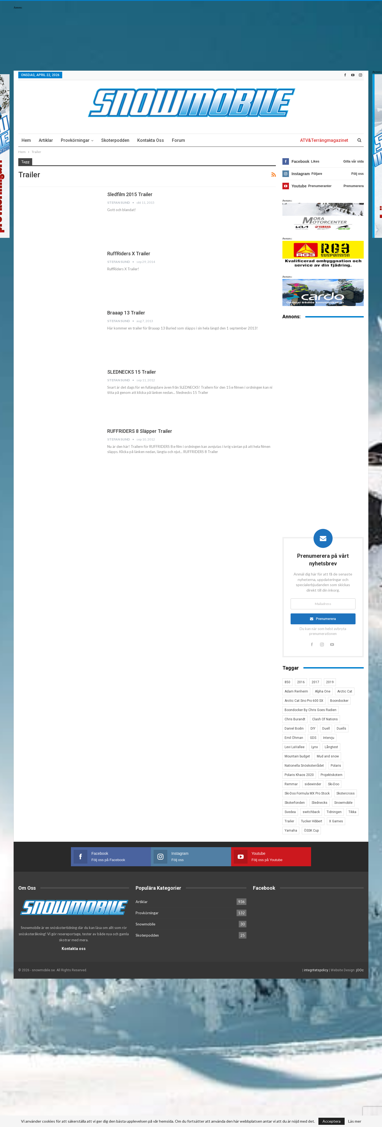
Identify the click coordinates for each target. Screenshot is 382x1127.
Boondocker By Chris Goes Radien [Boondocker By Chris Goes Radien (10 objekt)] (310, 710)
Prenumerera (326, 619)
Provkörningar (75, 140)
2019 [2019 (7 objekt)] (330, 682)
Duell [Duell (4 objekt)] (326, 728)
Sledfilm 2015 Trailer (130, 194)
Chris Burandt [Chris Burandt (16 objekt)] (295, 719)
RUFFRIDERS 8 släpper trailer (139, 431)
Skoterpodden (115, 140)
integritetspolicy (316, 970)
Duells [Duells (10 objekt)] (341, 728)
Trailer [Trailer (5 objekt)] (289, 821)
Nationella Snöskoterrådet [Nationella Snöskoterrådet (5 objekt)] (304, 766)
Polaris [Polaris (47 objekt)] (336, 766)
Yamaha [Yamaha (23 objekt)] (291, 830)
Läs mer (354, 1121)
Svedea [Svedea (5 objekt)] (290, 812)
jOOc (360, 970)
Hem (26, 140)
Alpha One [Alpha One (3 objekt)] (322, 691)
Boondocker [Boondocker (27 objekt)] (339, 701)
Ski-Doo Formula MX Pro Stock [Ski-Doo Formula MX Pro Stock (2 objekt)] (307, 793)
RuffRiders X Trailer (128, 253)
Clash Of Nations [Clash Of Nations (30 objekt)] (325, 719)
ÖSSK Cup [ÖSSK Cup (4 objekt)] (311, 830)
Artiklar (46, 140)
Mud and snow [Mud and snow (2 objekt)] (328, 756)
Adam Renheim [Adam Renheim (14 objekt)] (296, 691)
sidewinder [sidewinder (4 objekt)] (313, 784)
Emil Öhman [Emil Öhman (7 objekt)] (294, 738)
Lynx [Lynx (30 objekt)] (314, 747)
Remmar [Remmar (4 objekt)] (291, 784)
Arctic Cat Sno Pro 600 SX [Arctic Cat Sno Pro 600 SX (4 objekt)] (304, 701)
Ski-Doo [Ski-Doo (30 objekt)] (333, 784)
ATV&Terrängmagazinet (324, 140)
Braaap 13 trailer (126, 313)
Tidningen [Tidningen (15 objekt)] (334, 812)
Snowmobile (145, 924)
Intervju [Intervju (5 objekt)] (328, 738)
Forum (178, 140)
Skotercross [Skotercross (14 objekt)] (345, 793)
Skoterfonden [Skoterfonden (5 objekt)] (295, 803)
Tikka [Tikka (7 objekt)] (352, 812)
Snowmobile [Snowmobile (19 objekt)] (343, 803)
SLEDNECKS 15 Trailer (131, 372)
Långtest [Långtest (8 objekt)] (331, 747)
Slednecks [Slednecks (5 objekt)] (319, 803)
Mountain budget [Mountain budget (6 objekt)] (297, 756)
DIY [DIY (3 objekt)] (313, 728)
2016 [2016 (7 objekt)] (301, 682)
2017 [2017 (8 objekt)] (315, 682)
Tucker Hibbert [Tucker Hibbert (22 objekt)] (311, 821)
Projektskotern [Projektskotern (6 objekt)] (331, 775)
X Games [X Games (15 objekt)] (336, 821)
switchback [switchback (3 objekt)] (311, 812)
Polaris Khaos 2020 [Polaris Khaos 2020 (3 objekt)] (299, 775)
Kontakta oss (150, 140)
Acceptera (332, 1121)
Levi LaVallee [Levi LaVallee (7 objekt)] (295, 747)
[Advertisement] (323, 409)
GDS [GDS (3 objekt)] (313, 738)
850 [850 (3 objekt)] (287, 682)
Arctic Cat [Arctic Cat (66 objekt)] (344, 691)
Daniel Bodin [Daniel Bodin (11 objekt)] (294, 728)
